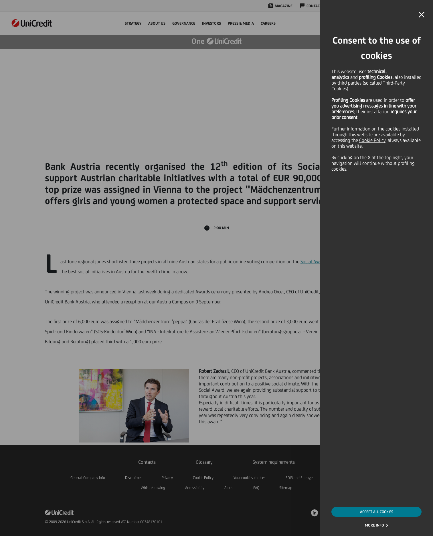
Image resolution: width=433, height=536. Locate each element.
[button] (421, 14)
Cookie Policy (372, 140)
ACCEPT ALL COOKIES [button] (376, 512)
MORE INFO (374, 525)
